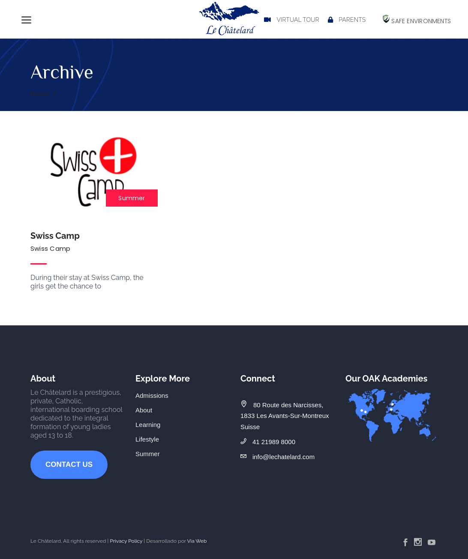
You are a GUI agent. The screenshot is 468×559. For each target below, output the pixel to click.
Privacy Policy (126, 541)
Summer (131, 198)
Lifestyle (147, 439)
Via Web (197, 541)
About (143, 410)
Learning (147, 424)
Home (40, 93)
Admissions (151, 395)
